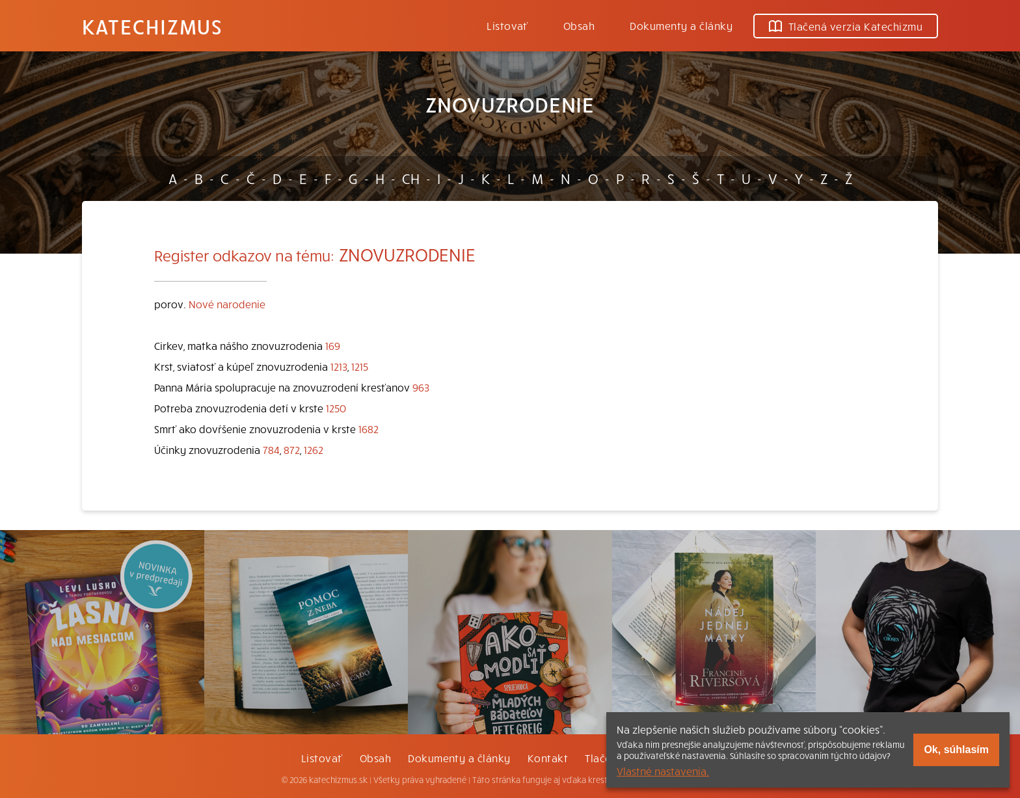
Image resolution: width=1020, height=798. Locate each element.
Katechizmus (152, 26)
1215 (359, 366)
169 (332, 345)
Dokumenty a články (681, 25)
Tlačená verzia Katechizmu (845, 26)
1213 (338, 366)
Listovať (507, 25)
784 (271, 449)
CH (411, 178)
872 (292, 449)
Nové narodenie (227, 303)
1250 (336, 407)
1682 (368, 428)
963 (420, 386)
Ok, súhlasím (956, 749)
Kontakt (548, 757)
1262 (313, 449)
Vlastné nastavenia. (663, 770)
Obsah (579, 25)
